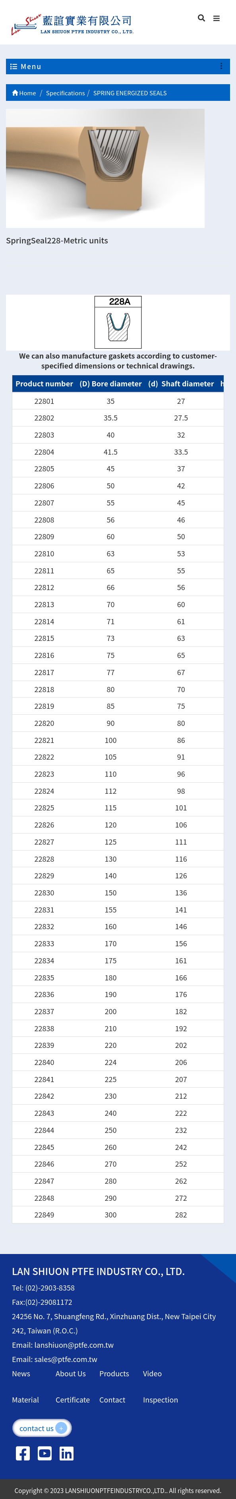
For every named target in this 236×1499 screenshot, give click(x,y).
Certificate (73, 1399)
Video (152, 1373)
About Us (71, 1373)
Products (114, 1373)
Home (24, 93)
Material (25, 1399)
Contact (112, 1399)
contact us (43, 1428)
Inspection (160, 1399)
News (21, 1373)
